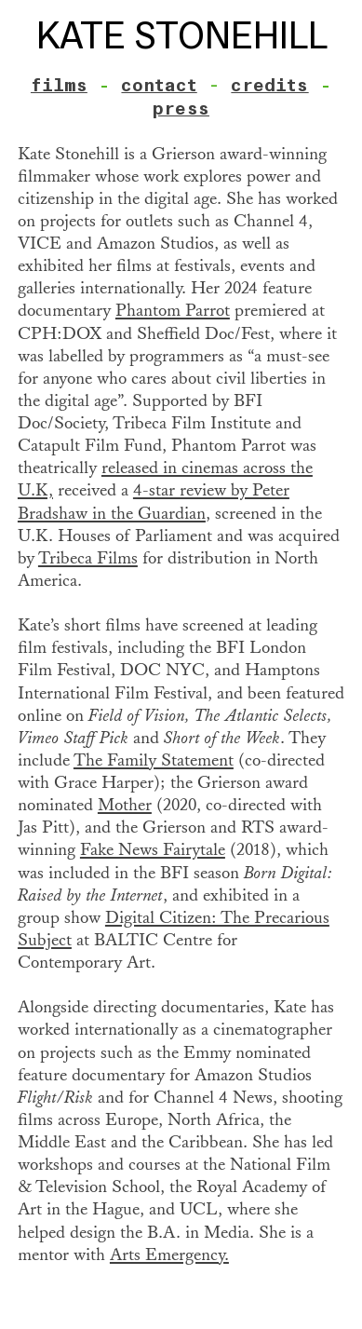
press (181, 109)
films (59, 86)
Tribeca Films (88, 558)
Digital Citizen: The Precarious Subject (173, 929)
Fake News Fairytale (152, 849)
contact (158, 86)
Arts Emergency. (169, 1255)
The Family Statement (154, 760)
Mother (125, 805)
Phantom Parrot (172, 310)
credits (269, 86)
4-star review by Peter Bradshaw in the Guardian (153, 501)
